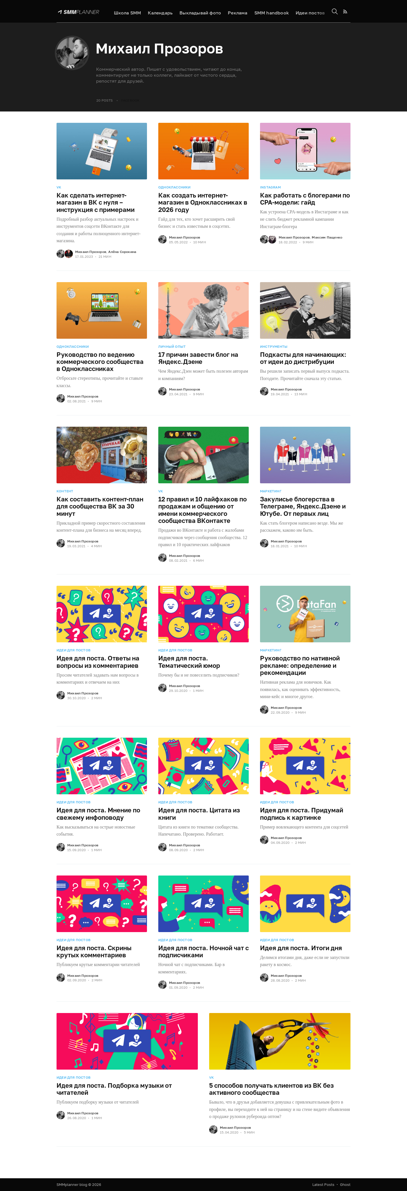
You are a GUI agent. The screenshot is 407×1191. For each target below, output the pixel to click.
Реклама (235, 11)
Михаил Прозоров (90, 252)
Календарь (158, 11)
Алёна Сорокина (122, 252)
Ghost (345, 1184)
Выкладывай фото (197, 11)
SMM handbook (269, 11)
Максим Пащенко (327, 237)
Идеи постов (307, 11)
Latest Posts (323, 1184)
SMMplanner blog (72, 1184)
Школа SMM (125, 11)
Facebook (130, 100)
